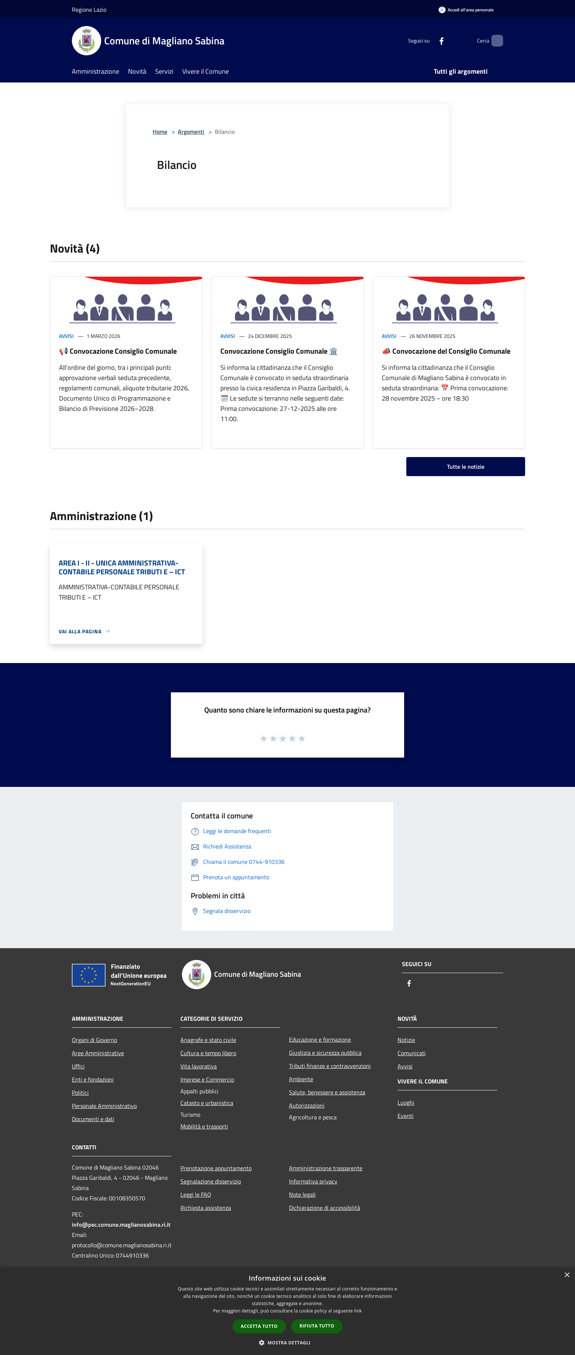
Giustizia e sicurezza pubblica (325, 1052)
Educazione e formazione (320, 1039)
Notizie (406, 1039)
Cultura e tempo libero (208, 1053)
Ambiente (301, 1079)
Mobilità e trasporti (204, 1126)
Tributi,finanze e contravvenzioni (330, 1065)
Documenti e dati (93, 1119)
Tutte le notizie (465, 466)
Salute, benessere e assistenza (327, 1092)
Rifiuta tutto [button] (317, 1326)
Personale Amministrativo (104, 1105)
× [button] (566, 1275)
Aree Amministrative (98, 1053)
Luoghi (406, 1102)
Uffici (78, 1066)
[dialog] (287, 1311)
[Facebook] (429, 40)
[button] (287, 1342)
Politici (80, 1092)
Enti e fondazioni (93, 1079)
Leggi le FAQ (195, 1194)
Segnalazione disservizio (210, 1181)
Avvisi (66, 336)
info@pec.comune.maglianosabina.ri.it (121, 1224)
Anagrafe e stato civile (208, 1039)
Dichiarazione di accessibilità (324, 1207)
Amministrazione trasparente (325, 1168)
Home (160, 131)
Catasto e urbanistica (206, 1102)
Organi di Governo (94, 1039)
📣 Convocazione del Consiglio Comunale (446, 351)
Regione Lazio (89, 9)
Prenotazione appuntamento (216, 1168)
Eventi (406, 1115)
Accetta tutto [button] (259, 1326)
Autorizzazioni (307, 1105)
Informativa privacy (313, 1181)
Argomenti (191, 131)
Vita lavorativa (198, 1066)
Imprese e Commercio (207, 1079)
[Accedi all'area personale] (466, 9)
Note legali (302, 1194)
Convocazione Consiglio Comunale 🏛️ (279, 351)
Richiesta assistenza (205, 1207)
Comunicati (412, 1053)
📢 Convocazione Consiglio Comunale (118, 351)
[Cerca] (494, 40)
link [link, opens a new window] (358, 1311)
